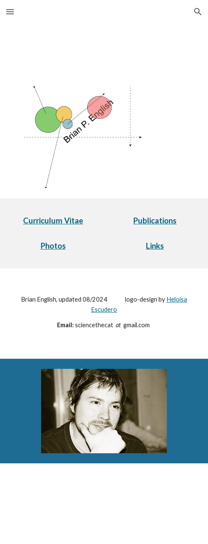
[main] (53, 220)
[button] (10, 11)
